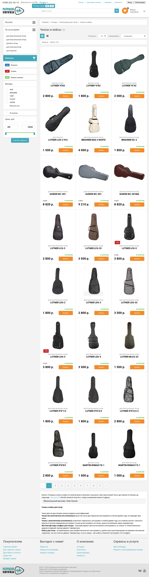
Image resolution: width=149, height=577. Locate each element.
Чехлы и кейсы (86, 22)
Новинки (11, 65)
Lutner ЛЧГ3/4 (93, 411)
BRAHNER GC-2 (129, 140)
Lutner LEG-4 (93, 356)
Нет (51, 6)
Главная (45, 22)
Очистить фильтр (20, 140)
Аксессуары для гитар (68, 22)
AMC (11, 89)
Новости (44, 547)
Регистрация (140, 2)
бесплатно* (55, 497)
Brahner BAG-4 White (93, 140)
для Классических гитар (16, 40)
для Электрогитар (13, 47)
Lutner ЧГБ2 (93, 85)
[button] (134, 11)
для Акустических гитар (16, 36)
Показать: (92, 36)
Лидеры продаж (14, 77)
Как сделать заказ (11, 550)
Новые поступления (49, 550)
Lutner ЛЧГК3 (58, 465)
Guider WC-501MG (129, 194)
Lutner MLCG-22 (129, 356)
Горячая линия (10, 547)
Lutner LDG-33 (129, 302)
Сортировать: (114, 36)
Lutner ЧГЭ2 (129, 85)
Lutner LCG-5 (129, 248)
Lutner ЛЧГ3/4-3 (129, 411)
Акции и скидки (47, 552)
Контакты (118, 2)
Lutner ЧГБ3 (58, 85)
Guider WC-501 (93, 194)
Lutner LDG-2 (57, 302)
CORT (12, 96)
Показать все (14, 106)
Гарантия (108, 2)
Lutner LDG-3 (93, 302)
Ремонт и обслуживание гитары (128, 550)
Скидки (10, 71)
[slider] (6, 132)
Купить (66, 96)
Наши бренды (83, 552)
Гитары (54, 22)
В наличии (14, 113)
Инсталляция (119, 547)
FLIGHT (12, 99)
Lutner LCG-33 (93, 248)
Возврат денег (9, 558)
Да (47, 6)
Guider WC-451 (58, 194)
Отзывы (80, 547)
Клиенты (81, 555)
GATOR (12, 102)
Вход (130, 2)
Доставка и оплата (94, 2)
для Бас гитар (12, 43)
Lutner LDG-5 (57, 356)
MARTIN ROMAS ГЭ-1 (129, 465)
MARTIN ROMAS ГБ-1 (93, 465)
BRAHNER (13, 93)
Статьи (80, 2)
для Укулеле (11, 51)
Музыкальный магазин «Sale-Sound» (61, 501)
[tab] (20, 22)
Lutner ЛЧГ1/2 (58, 411)
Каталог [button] (9, 22)
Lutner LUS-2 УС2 (58, 140)
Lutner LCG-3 (57, 248)
